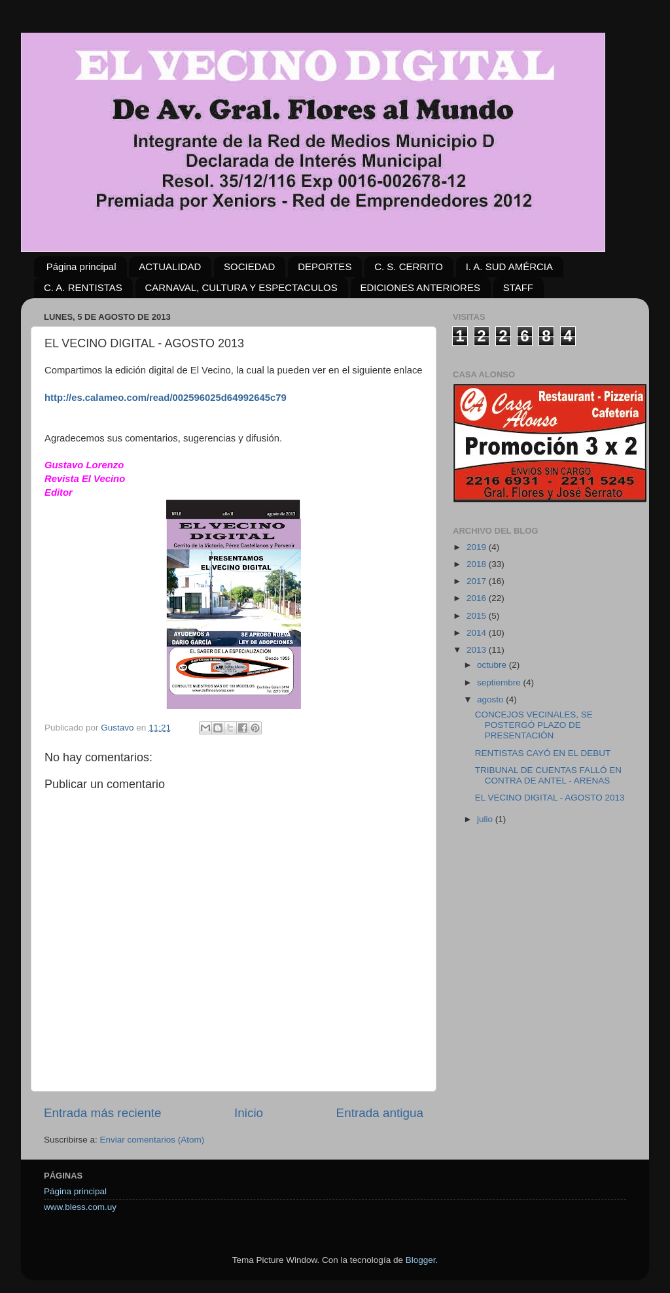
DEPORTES (324, 266)
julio (486, 819)
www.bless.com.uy (80, 1207)
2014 (478, 633)
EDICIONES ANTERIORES (420, 287)
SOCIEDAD (249, 266)
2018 (478, 564)
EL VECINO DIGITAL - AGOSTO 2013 (550, 797)
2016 (478, 598)
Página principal (81, 266)
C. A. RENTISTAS (83, 287)
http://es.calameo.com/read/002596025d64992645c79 (165, 397)
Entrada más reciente (103, 1113)
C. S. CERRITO (408, 266)
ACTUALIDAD (170, 266)
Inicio (248, 1113)
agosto (491, 699)
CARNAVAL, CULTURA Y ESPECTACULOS (241, 287)
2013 (478, 650)
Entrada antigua (379, 1113)
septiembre (500, 682)
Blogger (421, 1260)
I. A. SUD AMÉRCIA (509, 266)
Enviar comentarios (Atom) (152, 1140)
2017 (478, 581)
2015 (478, 616)
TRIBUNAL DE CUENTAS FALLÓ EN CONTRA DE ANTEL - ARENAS (548, 775)
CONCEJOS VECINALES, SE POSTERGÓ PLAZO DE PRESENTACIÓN (534, 725)
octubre (493, 665)
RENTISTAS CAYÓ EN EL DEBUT (543, 753)
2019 (478, 547)
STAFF (518, 287)
